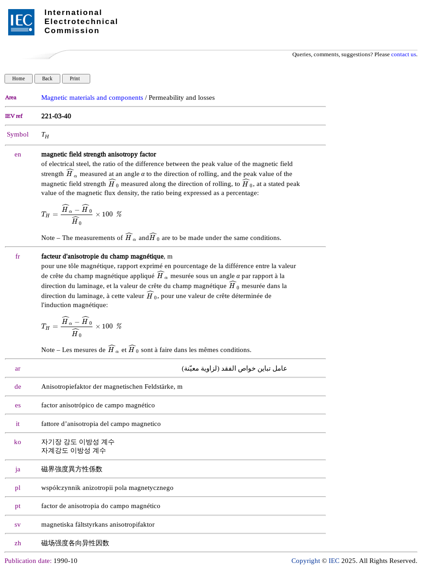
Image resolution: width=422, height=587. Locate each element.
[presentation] (72, 174)
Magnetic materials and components (92, 97)
